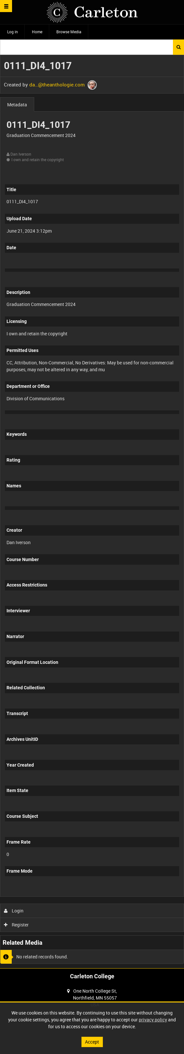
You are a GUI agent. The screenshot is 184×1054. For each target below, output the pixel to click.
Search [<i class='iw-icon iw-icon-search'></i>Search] (179, 47)
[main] (92, 511)
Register (16, 925)
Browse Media (68, 31)
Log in (12, 31)
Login (14, 911)
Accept (92, 1042)
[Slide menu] (6, 6)
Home (37, 31)
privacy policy (153, 1019)
